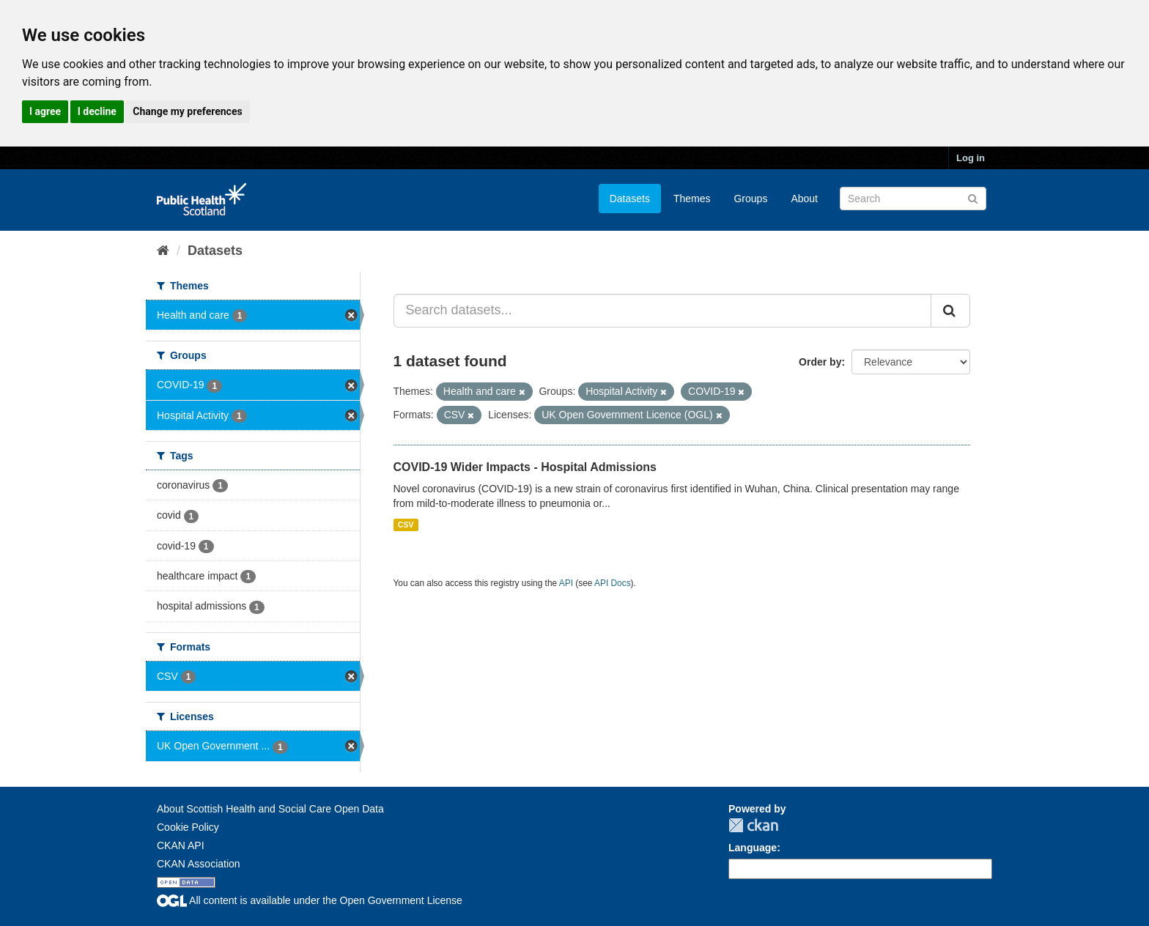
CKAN (753, 825)
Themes (692, 198)
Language (752, 847)
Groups (750, 198)
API (566, 583)
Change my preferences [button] (187, 111)
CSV (406, 524)
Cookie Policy (188, 827)
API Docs (612, 583)
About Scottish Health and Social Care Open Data (270, 809)
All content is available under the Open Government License (309, 900)
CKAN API (180, 845)
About (804, 198)
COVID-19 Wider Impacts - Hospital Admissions (525, 467)
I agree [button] (45, 111)
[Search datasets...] (663, 310)
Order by (820, 362)
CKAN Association (198, 864)
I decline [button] (97, 111)
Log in (970, 157)
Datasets (630, 198)
